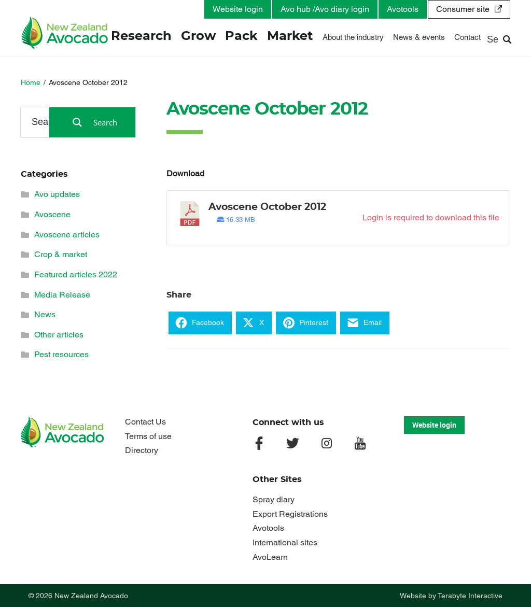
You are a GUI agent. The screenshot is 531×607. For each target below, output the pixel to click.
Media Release (62, 295)
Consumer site (463, 9)
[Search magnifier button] (92, 122)
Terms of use (148, 436)
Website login (238, 9)
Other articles (58, 335)
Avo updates (57, 194)
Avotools (402, 9)
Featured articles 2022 (75, 274)
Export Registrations (290, 514)
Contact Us (145, 422)
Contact (467, 37)
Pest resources (61, 354)
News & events (419, 37)
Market (290, 36)
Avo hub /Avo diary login (325, 9)
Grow (198, 36)
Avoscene (52, 214)
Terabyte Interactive (470, 595)
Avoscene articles (67, 234)
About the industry (353, 37)
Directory (141, 450)
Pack (242, 36)
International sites (285, 542)
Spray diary (274, 499)
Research (141, 36)
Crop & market (60, 254)
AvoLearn (270, 557)
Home (30, 82)
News (44, 314)
